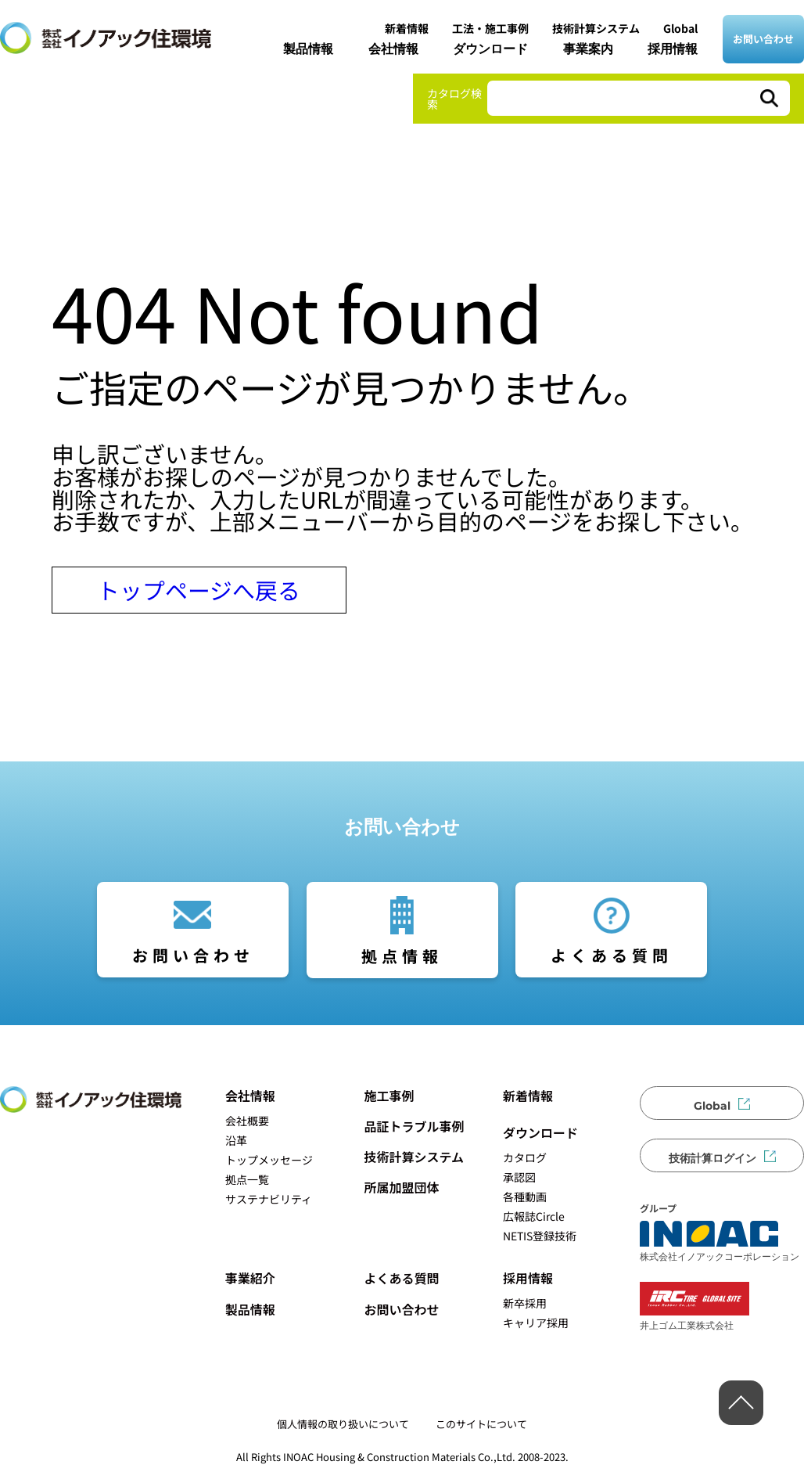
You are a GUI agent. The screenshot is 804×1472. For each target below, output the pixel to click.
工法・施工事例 (490, 28)
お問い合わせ (763, 38)
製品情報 (308, 48)
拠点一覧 (247, 1179)
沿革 (236, 1140)
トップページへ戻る (198, 590)
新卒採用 (525, 1303)
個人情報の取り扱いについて (343, 1423)
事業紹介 (250, 1278)
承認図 (519, 1177)
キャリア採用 (536, 1322)
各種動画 (525, 1196)
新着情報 (407, 28)
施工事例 (389, 1095)
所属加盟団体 (401, 1187)
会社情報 (393, 48)
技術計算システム (596, 28)
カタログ (525, 1157)
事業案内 (588, 48)
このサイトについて (481, 1423)
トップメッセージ (269, 1160)
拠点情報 (402, 956)
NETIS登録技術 (539, 1235)
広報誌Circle (534, 1216)
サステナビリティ (268, 1199)
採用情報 (673, 48)
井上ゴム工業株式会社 (694, 1306)
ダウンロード (490, 48)
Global (680, 28)
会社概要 (247, 1120)
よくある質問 (612, 955)
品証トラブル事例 (414, 1126)
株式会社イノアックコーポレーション (719, 1241)
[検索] (767, 98)
